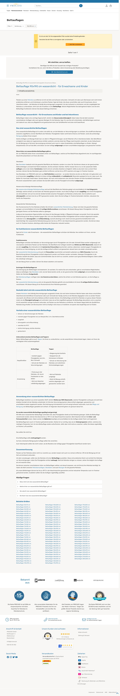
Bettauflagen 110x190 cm (52, 511)
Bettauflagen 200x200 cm (82, 530)
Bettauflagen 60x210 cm (23, 518)
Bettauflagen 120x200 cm (53, 522)
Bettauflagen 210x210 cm (82, 541)
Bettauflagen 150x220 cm (53, 552)
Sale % (71, 10)
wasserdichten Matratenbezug (63, 207)
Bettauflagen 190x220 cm (82, 526)
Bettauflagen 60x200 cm (23, 515)
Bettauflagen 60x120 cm (23, 511)
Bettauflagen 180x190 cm (82, 511)
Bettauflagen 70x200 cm (23, 528)
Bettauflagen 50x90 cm (23, 507)
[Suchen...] (81, 5)
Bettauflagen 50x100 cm (23, 509)
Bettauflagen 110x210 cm (52, 515)
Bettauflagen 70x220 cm (23, 533)
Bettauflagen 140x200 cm (53, 539)
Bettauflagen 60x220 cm (23, 520)
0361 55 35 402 (53, 618)
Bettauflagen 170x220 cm (82, 509)
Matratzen (26, 10)
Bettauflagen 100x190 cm (23, 563)
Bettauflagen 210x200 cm (82, 539)
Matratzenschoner (16, 10)
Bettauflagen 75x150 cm (23, 537)
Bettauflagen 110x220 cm (52, 518)
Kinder (25, 232)
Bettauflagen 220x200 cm (82, 548)
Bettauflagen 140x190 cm (52, 537)
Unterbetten (43, 10)
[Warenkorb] (111, 5)
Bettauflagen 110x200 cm (52, 513)
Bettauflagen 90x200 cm (23, 554)
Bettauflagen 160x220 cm (53, 561)
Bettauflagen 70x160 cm (23, 524)
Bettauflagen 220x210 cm (82, 550)
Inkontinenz (66, 10)
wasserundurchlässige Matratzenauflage (31, 189)
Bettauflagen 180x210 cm (82, 515)
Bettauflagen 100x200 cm (53, 505)
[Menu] (8, 5)
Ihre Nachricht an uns (60, 72)
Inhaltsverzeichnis (25, 91)
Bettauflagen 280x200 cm (82, 558)
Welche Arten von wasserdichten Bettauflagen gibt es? (34, 486)
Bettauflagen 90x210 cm (23, 556)
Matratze (30, 100)
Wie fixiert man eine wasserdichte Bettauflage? (32, 495)
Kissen (49, 10)
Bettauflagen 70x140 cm (23, 522)
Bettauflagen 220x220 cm (82, 552)
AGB (106, 692)
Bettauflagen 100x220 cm (53, 509)
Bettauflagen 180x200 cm (82, 513)
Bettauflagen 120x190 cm (52, 520)
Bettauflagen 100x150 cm (23, 561)
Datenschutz (99, 692)
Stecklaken (22, 164)
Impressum (92, 692)
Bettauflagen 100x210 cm (52, 507)
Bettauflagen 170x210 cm (82, 507)
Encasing (59, 10)
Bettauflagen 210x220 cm (82, 543)
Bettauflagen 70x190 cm (23, 526)
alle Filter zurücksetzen (75, 44)
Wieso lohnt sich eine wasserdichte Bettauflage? (32, 482)
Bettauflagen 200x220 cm (82, 535)
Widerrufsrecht (82, 632)
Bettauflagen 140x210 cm (52, 541)
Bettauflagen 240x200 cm (82, 554)
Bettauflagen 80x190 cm (23, 541)
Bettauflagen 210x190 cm (82, 537)
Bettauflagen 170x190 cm (52, 563)
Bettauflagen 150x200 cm (53, 548)
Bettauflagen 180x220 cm (82, 518)
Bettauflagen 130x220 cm (53, 535)
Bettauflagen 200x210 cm (82, 533)
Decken (54, 10)
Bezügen (62, 467)
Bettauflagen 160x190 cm (52, 554)
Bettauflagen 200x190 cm (82, 528)
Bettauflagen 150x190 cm (52, 546)
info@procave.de (92, 618)
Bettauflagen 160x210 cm (52, 558)
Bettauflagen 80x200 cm (23, 543)
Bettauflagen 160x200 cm (53, 556)
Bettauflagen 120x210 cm (52, 524)
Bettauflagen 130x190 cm (52, 528)
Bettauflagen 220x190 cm (82, 546)
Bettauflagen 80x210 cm (23, 546)
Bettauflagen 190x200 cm (82, 522)
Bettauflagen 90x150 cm (23, 550)
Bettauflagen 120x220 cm (53, 526)
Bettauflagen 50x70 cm (23, 505)
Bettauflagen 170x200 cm (82, 505)
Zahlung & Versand (83, 635)
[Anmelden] (107, 5)
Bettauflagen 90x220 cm (23, 558)
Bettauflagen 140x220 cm (53, 543)
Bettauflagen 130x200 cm (53, 530)
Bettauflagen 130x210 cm (52, 533)
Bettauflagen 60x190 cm (23, 513)
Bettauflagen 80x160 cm (23, 539)
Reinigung (19, 136)
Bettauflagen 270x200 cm (82, 556)
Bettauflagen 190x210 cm (82, 524)
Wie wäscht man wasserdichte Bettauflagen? (31, 491)
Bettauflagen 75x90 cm (23, 535)
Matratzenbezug (34, 10)
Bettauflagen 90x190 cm (23, 552)
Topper (8, 10)
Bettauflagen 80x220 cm (23, 548)
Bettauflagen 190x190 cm (82, 520)
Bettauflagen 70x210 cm (23, 530)
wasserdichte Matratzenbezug (28, 252)
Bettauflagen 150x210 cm (52, 550)
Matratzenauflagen (25, 277)
